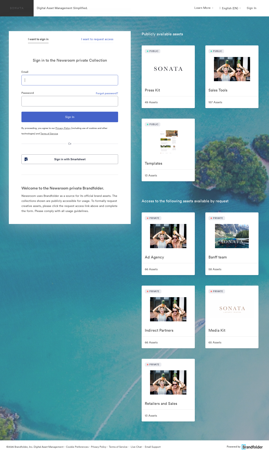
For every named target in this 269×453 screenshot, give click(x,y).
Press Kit (152, 90)
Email (24, 72)
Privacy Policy (63, 128)
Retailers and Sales (161, 403)
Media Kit (216, 330)
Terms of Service (49, 133)
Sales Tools (217, 90)
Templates (153, 163)
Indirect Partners (159, 330)
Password (27, 93)
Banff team (217, 257)
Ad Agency (154, 257)
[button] (230, 8)
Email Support (152, 447)
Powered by (245, 446)
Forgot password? (107, 93)
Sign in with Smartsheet (55, 159)
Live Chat (136, 447)
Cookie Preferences (77, 447)
